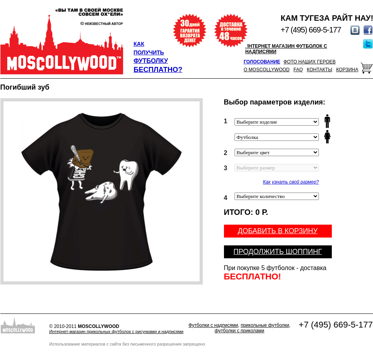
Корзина (347, 69)
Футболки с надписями (213, 325)
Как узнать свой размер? (291, 182)
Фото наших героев (310, 62)
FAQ (298, 69)
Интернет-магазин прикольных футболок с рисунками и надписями (116, 331)
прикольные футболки (265, 325)
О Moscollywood (266, 69)
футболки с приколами (239, 330)
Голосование (262, 62)
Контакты (319, 69)
